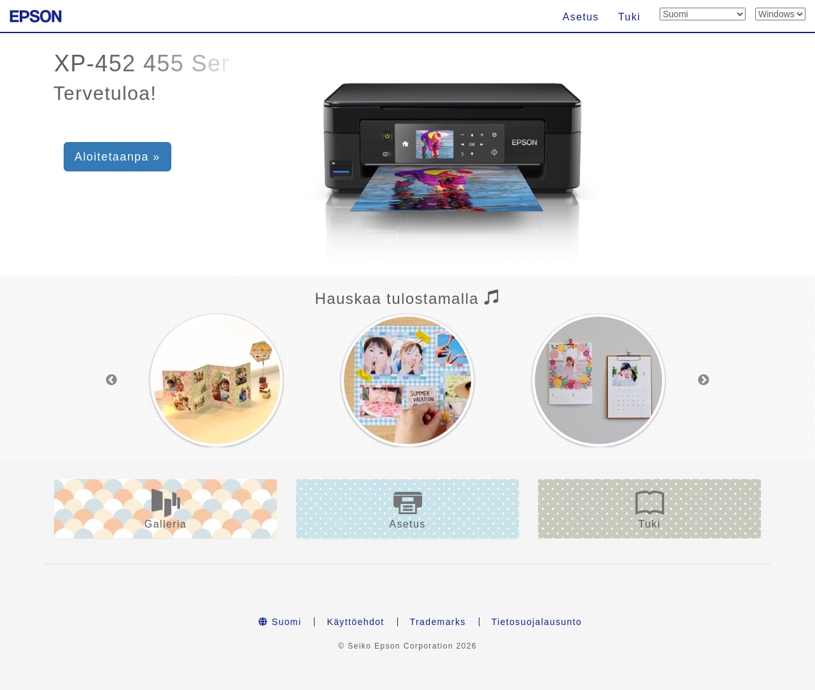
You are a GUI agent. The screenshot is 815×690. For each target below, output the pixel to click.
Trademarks (438, 622)
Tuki (629, 16)
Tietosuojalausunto (537, 622)
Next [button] (703, 380)
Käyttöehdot (355, 622)
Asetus (580, 16)
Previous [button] (111, 380)
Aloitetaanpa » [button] (117, 156)
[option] (216, 380)
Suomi (280, 622)
